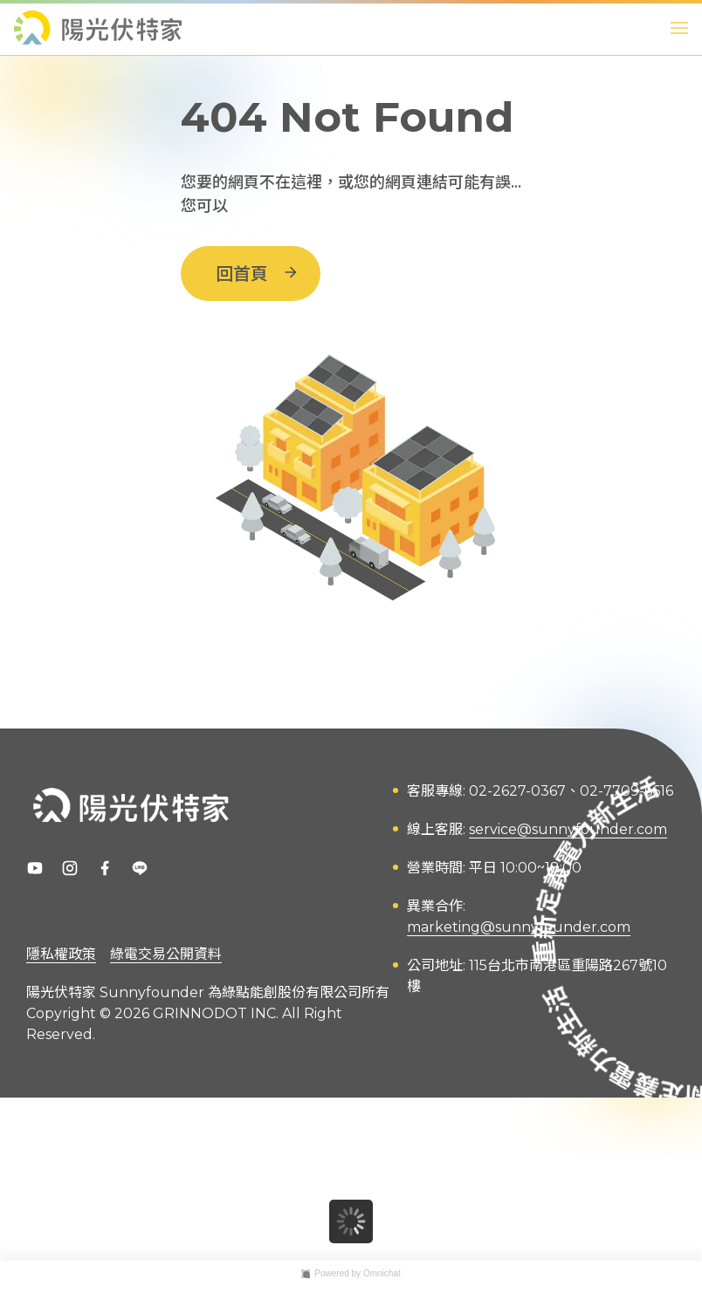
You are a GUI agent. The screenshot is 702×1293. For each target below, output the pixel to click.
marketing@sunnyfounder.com (518, 927)
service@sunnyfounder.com (568, 829)
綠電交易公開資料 (166, 954)
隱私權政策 (61, 954)
